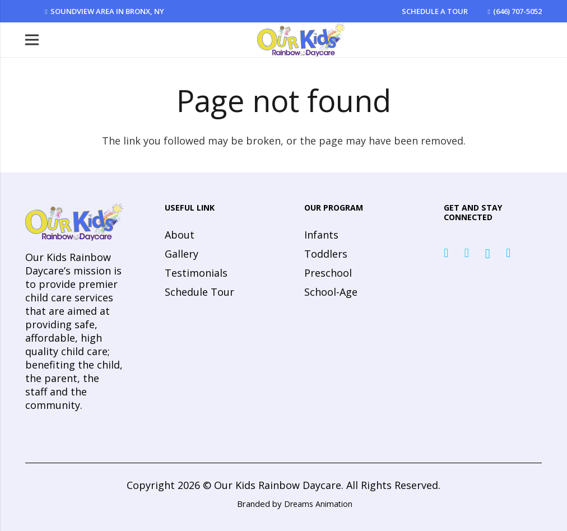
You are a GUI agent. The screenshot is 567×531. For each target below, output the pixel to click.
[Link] (301, 40)
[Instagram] (487, 253)
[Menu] (32, 40)
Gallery (181, 253)
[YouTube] (508, 253)
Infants (321, 234)
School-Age (330, 292)
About (179, 234)
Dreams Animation (318, 504)
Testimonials (196, 273)
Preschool (328, 273)
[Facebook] (446, 253)
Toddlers (325, 253)
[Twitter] (466, 253)
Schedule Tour (199, 292)
